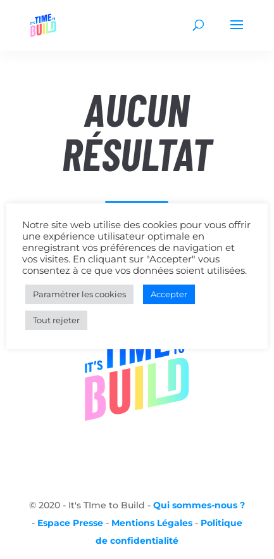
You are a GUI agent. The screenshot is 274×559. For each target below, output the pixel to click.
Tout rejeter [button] (56, 320)
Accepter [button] (169, 294)
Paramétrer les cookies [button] (79, 294)
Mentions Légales (151, 523)
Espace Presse (70, 523)
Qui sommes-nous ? (199, 505)
